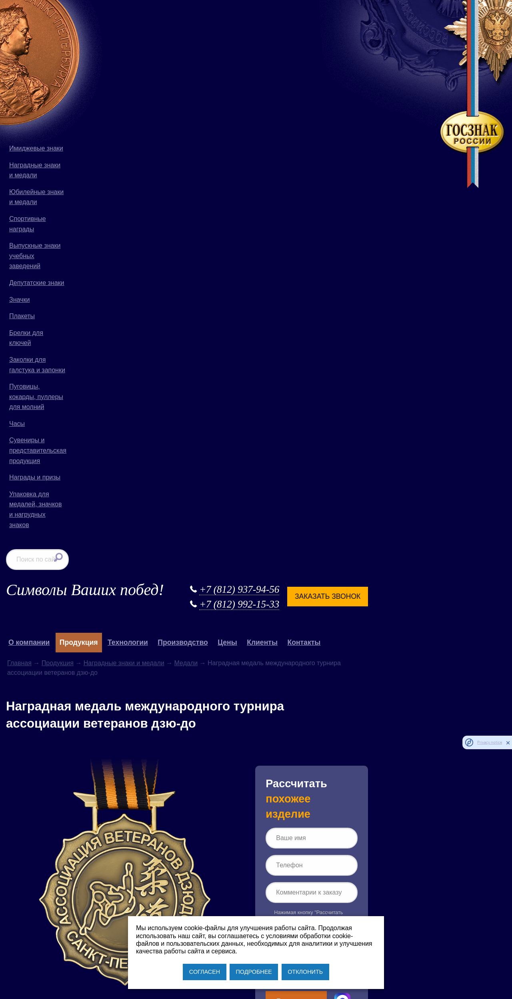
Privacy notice (489, 742)
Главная (94, 93)
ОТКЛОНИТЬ (305, 972)
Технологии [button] (202, 73)
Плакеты (22, 316)
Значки (19, 299)
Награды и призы (34, 477)
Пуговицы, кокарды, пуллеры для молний (36, 396)
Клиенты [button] (337, 73)
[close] (508, 742)
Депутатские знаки (36, 282)
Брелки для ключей (26, 338)
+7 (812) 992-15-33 (313, 34)
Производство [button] (257, 73)
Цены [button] (302, 73)
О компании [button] (103, 73)
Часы (17, 423)
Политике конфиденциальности (374, 407)
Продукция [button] (153, 73)
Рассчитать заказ (370, 435)
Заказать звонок (401, 26)
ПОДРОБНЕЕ (254, 972)
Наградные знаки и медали (34, 170)
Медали (260, 93)
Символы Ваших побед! (160, 20)
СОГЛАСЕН (204, 972)
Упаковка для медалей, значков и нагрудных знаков (35, 509)
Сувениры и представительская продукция (37, 450)
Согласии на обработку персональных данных (383, 398)
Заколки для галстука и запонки (37, 364)
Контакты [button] (378, 73)
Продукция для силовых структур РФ (155, 749)
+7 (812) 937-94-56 (313, 19)
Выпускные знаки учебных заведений (34, 255)
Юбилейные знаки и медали (36, 197)
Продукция (132, 93)
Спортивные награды (27, 224)
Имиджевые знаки (36, 148)
